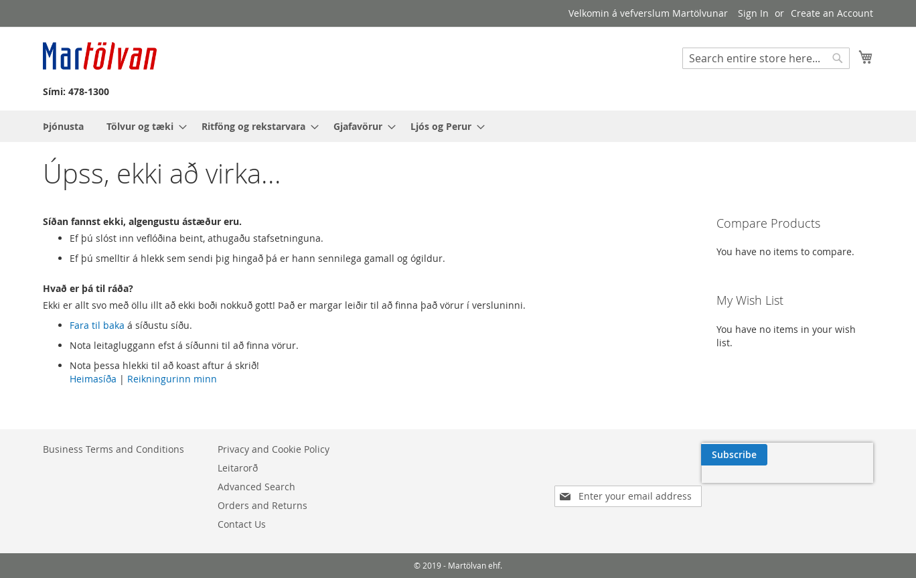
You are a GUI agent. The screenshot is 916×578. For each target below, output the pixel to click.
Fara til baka (97, 325)
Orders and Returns (262, 505)
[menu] (458, 126)
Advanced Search (256, 486)
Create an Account (832, 13)
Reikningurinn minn (172, 378)
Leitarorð (238, 467)
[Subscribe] (839, 454)
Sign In (753, 13)
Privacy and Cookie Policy (273, 449)
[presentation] (744, 487)
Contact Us (242, 524)
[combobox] (766, 58)
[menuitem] (63, 126)
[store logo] (100, 56)
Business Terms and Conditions (113, 449)
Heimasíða (93, 378)
